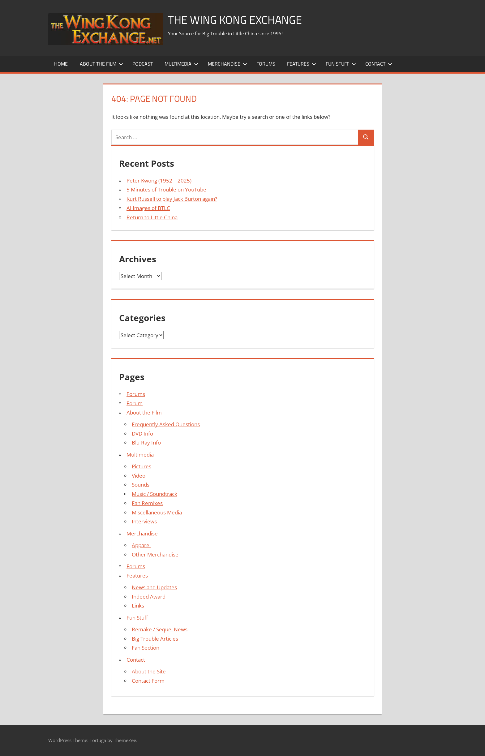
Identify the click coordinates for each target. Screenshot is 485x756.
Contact (378, 63)
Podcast (142, 63)
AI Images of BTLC (148, 208)
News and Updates (154, 587)
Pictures (141, 466)
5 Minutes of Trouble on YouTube (166, 189)
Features (301, 63)
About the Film (101, 63)
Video (138, 475)
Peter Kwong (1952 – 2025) (159, 180)
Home (61, 63)
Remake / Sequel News (159, 629)
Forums (265, 63)
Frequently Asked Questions (166, 424)
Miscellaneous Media (157, 512)
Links (138, 605)
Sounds (140, 484)
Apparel (141, 545)
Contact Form (148, 680)
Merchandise (227, 63)
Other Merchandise (155, 554)
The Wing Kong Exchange (235, 19)
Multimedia (181, 63)
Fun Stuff (341, 63)
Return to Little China (152, 217)
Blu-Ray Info (146, 442)
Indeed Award (148, 596)
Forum (135, 403)
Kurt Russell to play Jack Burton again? (172, 198)
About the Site (149, 671)
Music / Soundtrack (154, 493)
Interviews (144, 521)
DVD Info (142, 433)
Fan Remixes (147, 503)
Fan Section (145, 647)
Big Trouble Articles (155, 638)
